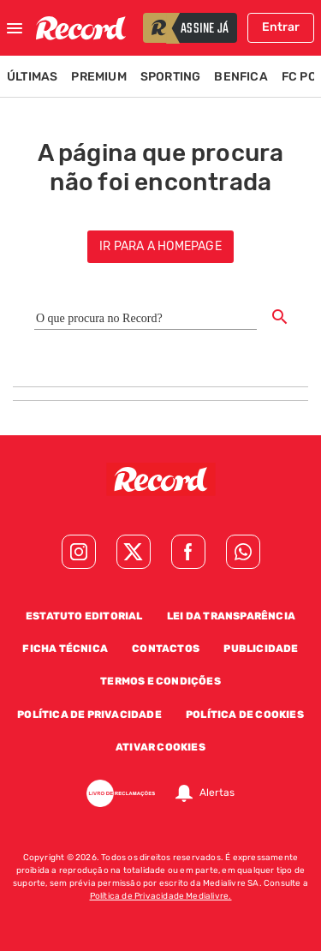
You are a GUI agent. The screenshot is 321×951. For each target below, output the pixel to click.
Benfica (240, 76)
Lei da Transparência (231, 616)
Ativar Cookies (160, 747)
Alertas (217, 793)
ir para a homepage (160, 246)
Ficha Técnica (65, 649)
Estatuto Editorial (84, 616)
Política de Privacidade (89, 715)
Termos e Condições (160, 681)
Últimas (32, 76)
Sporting (170, 76)
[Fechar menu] (14, 28)
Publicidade (260, 649)
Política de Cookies (245, 715)
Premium (98, 76)
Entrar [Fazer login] (281, 27)
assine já (205, 29)
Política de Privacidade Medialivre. (161, 896)
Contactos (165, 649)
